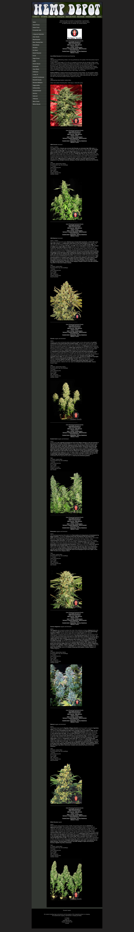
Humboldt (35, 66)
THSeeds (35, 98)
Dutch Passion (37, 53)
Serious (35, 93)
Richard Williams (38, 82)
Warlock (72, 52)
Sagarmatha (36, 85)
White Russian (83, 48)
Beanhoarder (36, 39)
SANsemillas (36, 88)
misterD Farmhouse (38, 77)
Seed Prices (36, 25)
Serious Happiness (73, 48)
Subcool (35, 96)
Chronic (72, 47)
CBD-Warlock (78, 44)
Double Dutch (78, 47)
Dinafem (35, 47)
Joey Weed (36, 69)
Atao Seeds (36, 37)
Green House (36, 63)
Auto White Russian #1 (74, 42)
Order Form (36, 27)
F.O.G (34, 55)
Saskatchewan (37, 90)
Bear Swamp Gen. (38, 42)
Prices (77, 52)
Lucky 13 (35, 74)
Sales (34, 22)
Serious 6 (65, 48)
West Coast (36, 101)
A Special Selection (38, 34)
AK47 (68, 47)
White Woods (36, 104)
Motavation (73, 51)
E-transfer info (37, 30)
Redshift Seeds (37, 80)
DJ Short (35, 50)
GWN (34, 61)
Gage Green (36, 58)
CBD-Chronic (70, 44)
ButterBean (36, 45)
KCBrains (35, 72)
